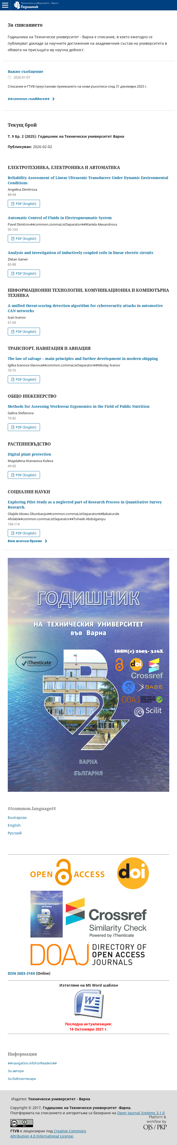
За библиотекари (22, 1078)
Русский (15, 833)
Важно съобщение (25, 71)
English (14, 825)
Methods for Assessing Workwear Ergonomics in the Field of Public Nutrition (78, 406)
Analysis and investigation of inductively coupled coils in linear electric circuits (80, 252)
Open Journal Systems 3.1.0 (141, 1112)
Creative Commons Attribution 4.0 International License (48, 1133)
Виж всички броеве (25, 541)
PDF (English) (25, 203)
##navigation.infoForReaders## (32, 1063)
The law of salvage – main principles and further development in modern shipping (83, 358)
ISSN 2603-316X (21, 973)
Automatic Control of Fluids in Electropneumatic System (60, 217)
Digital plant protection (29, 454)
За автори (16, 1071)
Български (17, 817)
